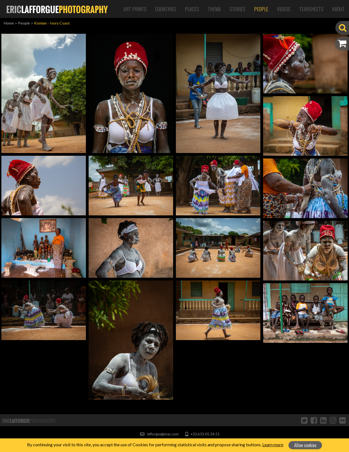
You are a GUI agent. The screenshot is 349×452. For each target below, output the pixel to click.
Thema (214, 9)
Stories (237, 9)
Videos (283, 9)
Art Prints (135, 9)
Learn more (272, 444)
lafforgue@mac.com (159, 434)
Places (192, 9)
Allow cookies (305, 445)
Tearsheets (311, 9)
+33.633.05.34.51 (202, 434)
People (261, 9)
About (338, 9)
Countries (165, 9)
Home (9, 23)
